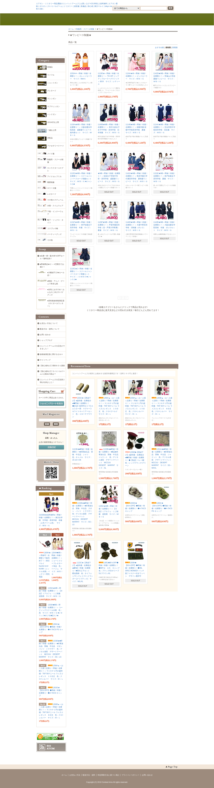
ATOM (51, 748)
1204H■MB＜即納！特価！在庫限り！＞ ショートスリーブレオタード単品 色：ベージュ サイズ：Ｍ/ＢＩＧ (57, 563)
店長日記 (51, 447)
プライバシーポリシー (130, 775)
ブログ (107, 19)
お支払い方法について (49, 323)
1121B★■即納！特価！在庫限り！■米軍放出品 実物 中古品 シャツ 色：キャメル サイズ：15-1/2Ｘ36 (82, 454)
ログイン (152, 3)
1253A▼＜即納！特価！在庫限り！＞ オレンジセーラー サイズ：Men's (81, 76)
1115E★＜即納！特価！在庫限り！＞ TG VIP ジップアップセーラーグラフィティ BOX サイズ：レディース (109, 78)
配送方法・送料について (49, 329)
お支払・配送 (79, 19)
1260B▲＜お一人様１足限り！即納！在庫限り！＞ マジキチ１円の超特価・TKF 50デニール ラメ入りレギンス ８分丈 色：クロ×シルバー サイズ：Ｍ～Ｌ (162, 406)
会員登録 (139, 3)
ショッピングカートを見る (51, 403)
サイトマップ (45, 360)
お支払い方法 (74, 775)
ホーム (50, 19)
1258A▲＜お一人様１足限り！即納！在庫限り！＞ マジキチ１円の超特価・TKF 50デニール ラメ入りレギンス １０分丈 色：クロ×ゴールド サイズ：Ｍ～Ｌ (109, 406)
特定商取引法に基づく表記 (108, 775)
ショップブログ (46, 340)
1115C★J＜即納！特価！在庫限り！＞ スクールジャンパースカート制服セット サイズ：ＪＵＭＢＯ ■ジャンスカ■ (81, 274)
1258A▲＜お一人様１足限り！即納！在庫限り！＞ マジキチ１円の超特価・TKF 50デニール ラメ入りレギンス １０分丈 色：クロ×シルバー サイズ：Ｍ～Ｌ (135, 406)
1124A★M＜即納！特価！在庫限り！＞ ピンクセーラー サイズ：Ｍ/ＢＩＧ (136, 76)
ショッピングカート (164, 19)
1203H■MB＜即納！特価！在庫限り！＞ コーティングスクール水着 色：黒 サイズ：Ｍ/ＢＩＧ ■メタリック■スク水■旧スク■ (51, 610)
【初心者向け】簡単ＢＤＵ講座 (52, 366)
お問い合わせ (135, 19)
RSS (49, 746)
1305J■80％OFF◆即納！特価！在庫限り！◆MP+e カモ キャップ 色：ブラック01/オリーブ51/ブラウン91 (110, 568)
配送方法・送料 (89, 775)
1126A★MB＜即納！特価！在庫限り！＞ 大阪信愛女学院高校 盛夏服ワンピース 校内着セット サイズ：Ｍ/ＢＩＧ (81, 129)
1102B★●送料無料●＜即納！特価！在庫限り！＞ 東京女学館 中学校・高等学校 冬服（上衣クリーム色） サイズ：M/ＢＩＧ (51, 520)
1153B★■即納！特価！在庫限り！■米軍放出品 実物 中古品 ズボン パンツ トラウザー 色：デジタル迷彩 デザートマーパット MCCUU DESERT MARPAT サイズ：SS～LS (83, 514)
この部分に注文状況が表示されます (123, 336)
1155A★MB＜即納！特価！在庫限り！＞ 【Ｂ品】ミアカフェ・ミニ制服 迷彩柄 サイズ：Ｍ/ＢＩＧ (109, 511)
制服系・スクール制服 (85, 29)
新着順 (175, 47)
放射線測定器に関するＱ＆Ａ (51, 354)
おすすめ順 (159, 47)
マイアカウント (169, 3)
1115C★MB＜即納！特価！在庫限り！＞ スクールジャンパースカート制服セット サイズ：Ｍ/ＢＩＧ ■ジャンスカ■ (81, 178)
